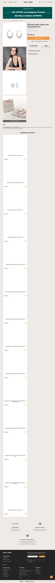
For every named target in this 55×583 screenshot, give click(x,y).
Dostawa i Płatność (5, 570)
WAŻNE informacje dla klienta (23, 574)
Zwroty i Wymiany (5, 576)
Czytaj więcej (30, 561)
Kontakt (20, 577)
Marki (15, 2)
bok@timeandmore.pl (6, 559)
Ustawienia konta (38, 573)
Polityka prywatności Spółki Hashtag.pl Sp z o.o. (26, 570)
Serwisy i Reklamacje (6, 574)
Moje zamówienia (38, 570)
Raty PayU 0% (5, 573)
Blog (20, 576)
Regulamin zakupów (22, 573)
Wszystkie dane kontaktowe (7, 561)
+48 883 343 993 (33, 45)
